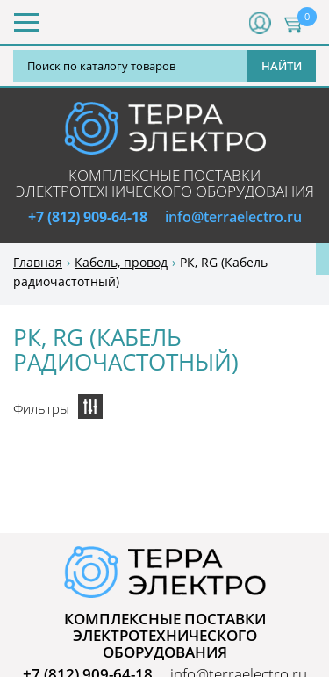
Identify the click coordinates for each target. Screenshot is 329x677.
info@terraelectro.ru (233, 217)
